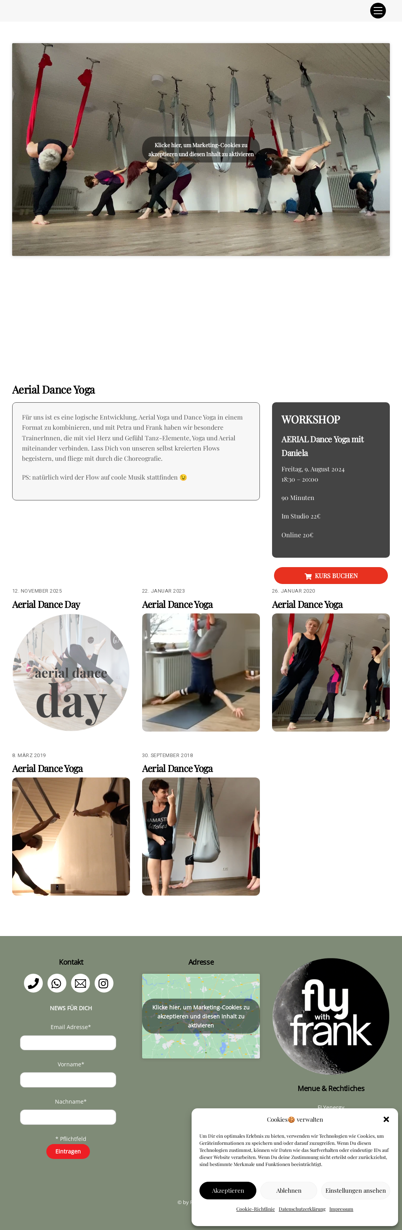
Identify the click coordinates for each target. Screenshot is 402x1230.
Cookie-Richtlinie (255, 1209)
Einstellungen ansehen (355, 1190)
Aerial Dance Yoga (177, 604)
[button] (386, 1119)
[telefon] (35, 982)
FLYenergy (331, 1107)
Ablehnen (289, 1190)
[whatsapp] (58, 982)
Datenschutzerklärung (302, 1209)
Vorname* (71, 1064)
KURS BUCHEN (331, 575)
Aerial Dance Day (46, 604)
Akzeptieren (228, 1190)
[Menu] (378, 10)
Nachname (71, 1101)
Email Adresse (71, 1027)
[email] (82, 982)
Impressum (341, 1209)
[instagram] (105, 982)
